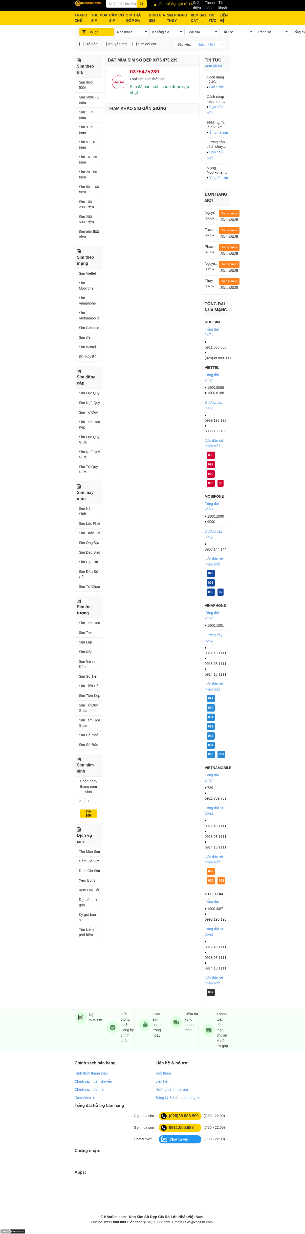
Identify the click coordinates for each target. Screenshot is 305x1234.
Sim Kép (85, 652)
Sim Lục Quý (89, 393)
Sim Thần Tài (89, 533)
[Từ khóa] (126, 4)
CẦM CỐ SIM (116, 18)
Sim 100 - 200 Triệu (86, 204)
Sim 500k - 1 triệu (89, 100)
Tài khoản (223, 5)
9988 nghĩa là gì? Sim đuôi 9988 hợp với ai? (216, 124)
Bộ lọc (90, 32)
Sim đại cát (147, 44)
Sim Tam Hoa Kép (89, 424)
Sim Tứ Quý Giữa (88, 469)
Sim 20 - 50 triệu (88, 174)
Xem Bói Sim (89, 880)
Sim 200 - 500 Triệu (86, 219)
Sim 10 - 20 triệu (88, 159)
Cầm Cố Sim (89, 861)
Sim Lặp (85, 642)
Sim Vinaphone (87, 300)
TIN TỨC (212, 18)
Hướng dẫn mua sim (172, 1089)
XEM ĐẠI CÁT (198, 18)
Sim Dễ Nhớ (88, 735)
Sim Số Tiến (88, 676)
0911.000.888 (177, 1128)
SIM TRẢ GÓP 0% (133, 18)
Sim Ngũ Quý (89, 403)
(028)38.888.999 (180, 1116)
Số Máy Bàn (88, 357)
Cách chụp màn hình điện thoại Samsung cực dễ (215, 99)
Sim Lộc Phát (89, 523)
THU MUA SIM (99, 18)
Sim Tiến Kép (89, 696)
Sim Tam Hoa (89, 623)
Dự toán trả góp (88, 902)
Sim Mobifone (86, 285)
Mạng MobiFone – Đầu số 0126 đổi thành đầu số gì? (217, 170)
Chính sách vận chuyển (93, 1081)
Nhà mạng (125, 32)
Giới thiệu (197, 5)
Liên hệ (161, 1081)
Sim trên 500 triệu (89, 234)
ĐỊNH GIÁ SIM (157, 18)
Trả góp (91, 44)
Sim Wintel (87, 347)
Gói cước (216, 87)
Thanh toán (210, 5)
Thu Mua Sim (89, 851)
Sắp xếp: (199, 44)
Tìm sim (88, 813)
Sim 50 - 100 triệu (89, 189)
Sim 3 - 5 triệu (86, 129)
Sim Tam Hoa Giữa (89, 722)
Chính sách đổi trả (89, 1089)
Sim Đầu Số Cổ (88, 574)
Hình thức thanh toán (91, 1073)
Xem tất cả (213, 66)
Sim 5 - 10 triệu (87, 144)
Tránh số (264, 32)
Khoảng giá (160, 32)
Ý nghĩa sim (218, 132)
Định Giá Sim (89, 871)
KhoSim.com (115, 1217)
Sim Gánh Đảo (87, 664)
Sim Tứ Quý (88, 412)
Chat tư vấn (175, 1139)
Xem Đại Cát (89, 890)
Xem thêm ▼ (85, 1098)
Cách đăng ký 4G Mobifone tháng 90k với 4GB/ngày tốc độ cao (217, 79)
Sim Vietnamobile (89, 315)
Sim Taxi (85, 633)
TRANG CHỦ (81, 18)
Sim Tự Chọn (89, 586)
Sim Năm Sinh (86, 511)
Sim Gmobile (89, 328)
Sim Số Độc (88, 745)
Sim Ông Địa (89, 543)
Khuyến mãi (117, 44)
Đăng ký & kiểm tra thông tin (178, 1098)
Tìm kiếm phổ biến (86, 932)
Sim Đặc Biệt (89, 552)
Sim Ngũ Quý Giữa (89, 454)
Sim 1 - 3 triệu (86, 114)
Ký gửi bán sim (87, 917)
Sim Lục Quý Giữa (89, 439)
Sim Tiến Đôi (89, 686)
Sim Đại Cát (88, 562)
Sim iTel (85, 337)
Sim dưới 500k (86, 85)
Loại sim (193, 32)
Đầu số (228, 32)
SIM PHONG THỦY (177, 18)
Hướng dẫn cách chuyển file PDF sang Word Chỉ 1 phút (217, 144)
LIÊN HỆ (224, 18)
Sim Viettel (87, 273)
